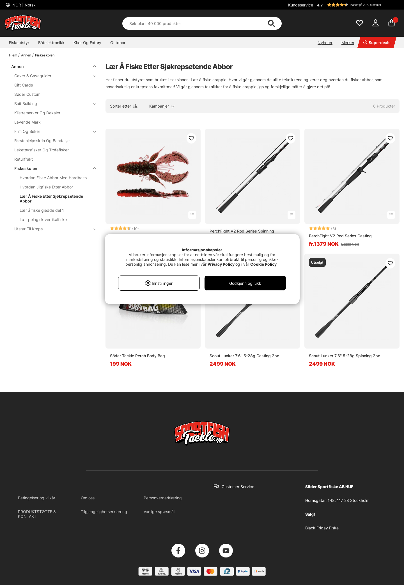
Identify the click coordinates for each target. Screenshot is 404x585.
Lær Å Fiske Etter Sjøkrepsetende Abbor (51, 198)
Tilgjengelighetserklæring (104, 511)
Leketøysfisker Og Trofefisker (41, 149)
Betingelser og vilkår (36, 497)
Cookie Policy (263, 264)
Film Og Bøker (51, 131)
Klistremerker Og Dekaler (37, 112)
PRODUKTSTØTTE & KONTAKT (37, 514)
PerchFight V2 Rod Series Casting (340, 235)
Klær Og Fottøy (87, 42)
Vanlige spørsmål (159, 511)
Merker (347, 42)
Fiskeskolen (44, 55)
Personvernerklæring (163, 497)
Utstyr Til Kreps (51, 228)
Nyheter (325, 42)
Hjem (13, 55)
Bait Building (51, 103)
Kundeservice (300, 5)
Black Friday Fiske (322, 527)
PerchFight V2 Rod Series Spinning (242, 231)
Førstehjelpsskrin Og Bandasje (42, 140)
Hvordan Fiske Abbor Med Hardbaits (53, 177)
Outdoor (117, 42)
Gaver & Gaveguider (51, 75)
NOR (23, 5)
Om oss (88, 497)
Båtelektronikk (51, 42)
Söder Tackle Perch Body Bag (137, 355)
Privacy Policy (221, 264)
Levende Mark (27, 122)
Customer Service (238, 486)
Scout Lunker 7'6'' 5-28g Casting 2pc (244, 355)
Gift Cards (23, 85)
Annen (26, 55)
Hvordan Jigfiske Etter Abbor (46, 187)
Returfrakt (23, 159)
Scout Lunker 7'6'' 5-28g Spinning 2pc (344, 355)
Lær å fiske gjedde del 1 (42, 210)
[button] (357, 5)
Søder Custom (27, 94)
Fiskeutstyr (19, 42)
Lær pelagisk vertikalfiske (43, 219)
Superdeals (377, 42)
